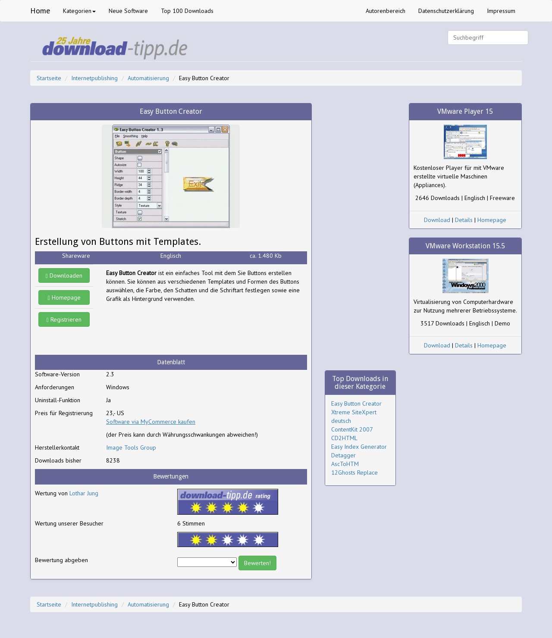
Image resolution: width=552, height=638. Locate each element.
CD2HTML (344, 438)
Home (40, 11)
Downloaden (64, 275)
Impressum (501, 11)
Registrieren (64, 319)
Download (437, 220)
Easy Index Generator (359, 446)
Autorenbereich (385, 11)
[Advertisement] (175, 328)
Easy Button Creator (356, 403)
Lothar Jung (83, 493)
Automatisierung (148, 78)
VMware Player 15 (465, 111)
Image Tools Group (131, 447)
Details (464, 220)
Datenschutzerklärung (446, 11)
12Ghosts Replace (354, 472)
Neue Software (128, 11)
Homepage (64, 297)
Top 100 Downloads (187, 11)
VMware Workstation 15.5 (465, 246)
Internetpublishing (94, 78)
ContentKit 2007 (352, 429)
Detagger (343, 455)
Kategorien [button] (79, 11)
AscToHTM (345, 464)
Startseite (49, 78)
